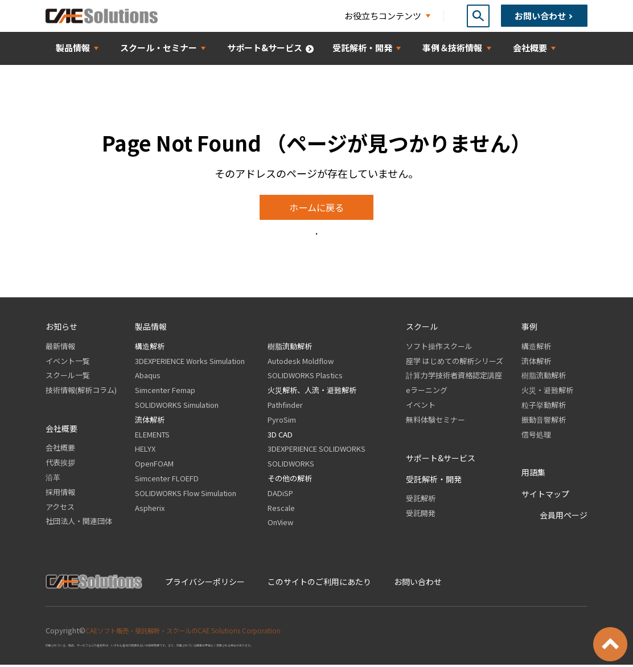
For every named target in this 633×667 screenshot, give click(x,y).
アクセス (60, 508)
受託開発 (420, 515)
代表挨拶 (60, 464)
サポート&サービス (440, 459)
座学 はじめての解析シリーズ (454, 362)
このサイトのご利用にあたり (319, 583)
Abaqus (148, 377)
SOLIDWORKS (291, 465)
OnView (280, 524)
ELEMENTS (152, 436)
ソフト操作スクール (439, 347)
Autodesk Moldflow (301, 362)
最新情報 (60, 347)
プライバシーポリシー (205, 583)
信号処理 (536, 436)
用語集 (533, 474)
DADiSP (280, 494)
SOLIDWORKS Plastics (305, 377)
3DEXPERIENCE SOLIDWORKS (316, 450)
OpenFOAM (154, 465)
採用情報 (60, 493)
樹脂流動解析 (290, 347)
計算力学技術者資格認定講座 (454, 377)
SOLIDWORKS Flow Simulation (185, 494)
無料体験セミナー (435, 421)
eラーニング (426, 392)
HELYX (145, 450)
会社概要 (60, 449)
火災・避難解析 (547, 392)
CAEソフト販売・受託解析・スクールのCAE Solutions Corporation (195, 632)
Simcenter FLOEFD (167, 480)
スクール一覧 (68, 377)
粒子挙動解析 (543, 407)
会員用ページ (563, 517)
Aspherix (150, 509)
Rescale (281, 509)
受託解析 (420, 500)
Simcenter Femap (165, 392)
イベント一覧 (68, 362)
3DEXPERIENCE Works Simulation (190, 362)
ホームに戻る (316, 208)
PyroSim (282, 421)
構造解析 (150, 347)
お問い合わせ (418, 583)
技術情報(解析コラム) (81, 392)
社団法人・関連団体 (79, 523)
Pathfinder (285, 407)
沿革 (53, 479)
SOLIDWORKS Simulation (177, 407)
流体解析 (150, 421)
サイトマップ (545, 495)
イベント (420, 407)
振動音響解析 (543, 421)
